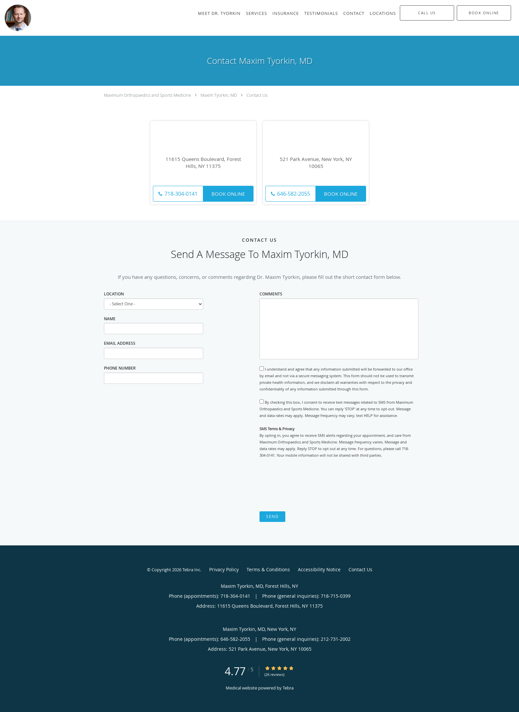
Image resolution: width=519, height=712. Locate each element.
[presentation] (310, 485)
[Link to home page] (16, 18)
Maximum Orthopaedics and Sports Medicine (147, 95)
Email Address (119, 343)
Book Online (228, 193)
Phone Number (120, 368)
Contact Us (257, 95)
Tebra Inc (191, 570)
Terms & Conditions (268, 569)
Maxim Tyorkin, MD (219, 95)
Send (272, 516)
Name (110, 319)
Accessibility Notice (319, 569)
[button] (484, 13)
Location (114, 294)
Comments (271, 294)
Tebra (288, 688)
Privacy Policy (224, 569)
